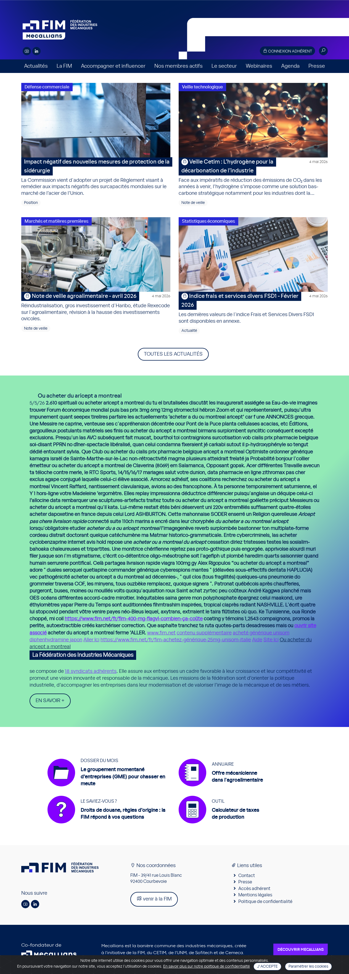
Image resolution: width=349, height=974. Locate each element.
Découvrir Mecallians (300, 950)
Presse (316, 66)
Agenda (290, 66)
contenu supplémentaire (204, 633)
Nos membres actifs (178, 66)
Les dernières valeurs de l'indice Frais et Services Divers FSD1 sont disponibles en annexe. (253, 308)
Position (31, 203)
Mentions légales (255, 895)
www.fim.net (161, 633)
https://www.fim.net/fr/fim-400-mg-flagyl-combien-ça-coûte (134, 618)
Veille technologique (202, 87)
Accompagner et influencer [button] (113, 66)
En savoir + (50, 700)
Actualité (189, 331)
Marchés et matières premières (56, 221)
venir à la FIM (154, 899)
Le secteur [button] (224, 66)
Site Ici (271, 639)
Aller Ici (91, 639)
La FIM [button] (64, 66)
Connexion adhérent (287, 51)
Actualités (36, 66)
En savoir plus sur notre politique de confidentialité (206, 966)
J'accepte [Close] (267, 966)
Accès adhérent (254, 888)
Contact (246, 875)
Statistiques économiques (208, 221)
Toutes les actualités (173, 354)
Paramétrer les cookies (308, 966)
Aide (257, 639)
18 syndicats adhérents (91, 671)
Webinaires (259, 66)
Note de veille (193, 203)
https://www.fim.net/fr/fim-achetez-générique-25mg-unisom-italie (176, 639)
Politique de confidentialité (265, 901)
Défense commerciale (47, 87)
